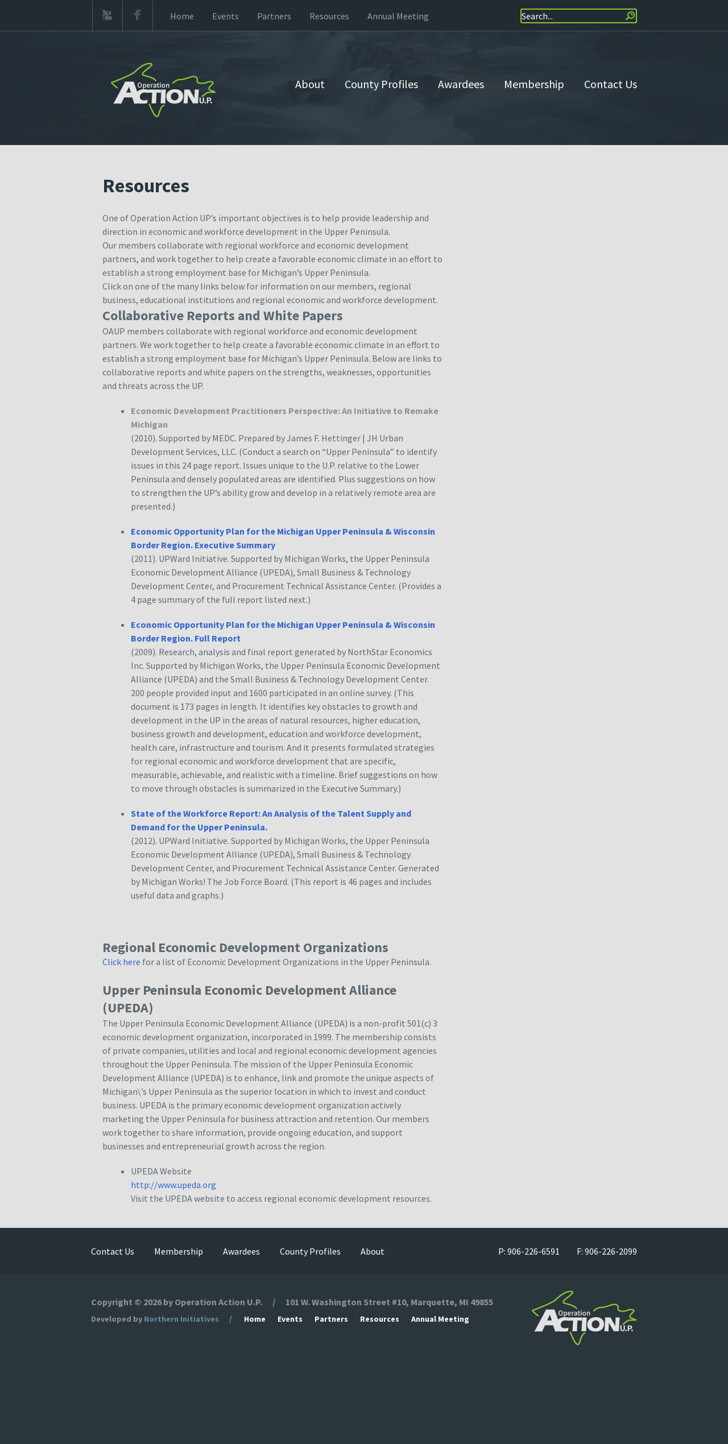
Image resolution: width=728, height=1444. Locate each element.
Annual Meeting (398, 16)
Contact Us (610, 84)
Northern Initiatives (181, 1319)
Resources (329, 16)
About (310, 84)
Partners (274, 16)
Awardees (461, 84)
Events (225, 16)
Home (182, 16)
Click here (121, 961)
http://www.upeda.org (173, 1184)
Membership (534, 84)
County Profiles (381, 84)
